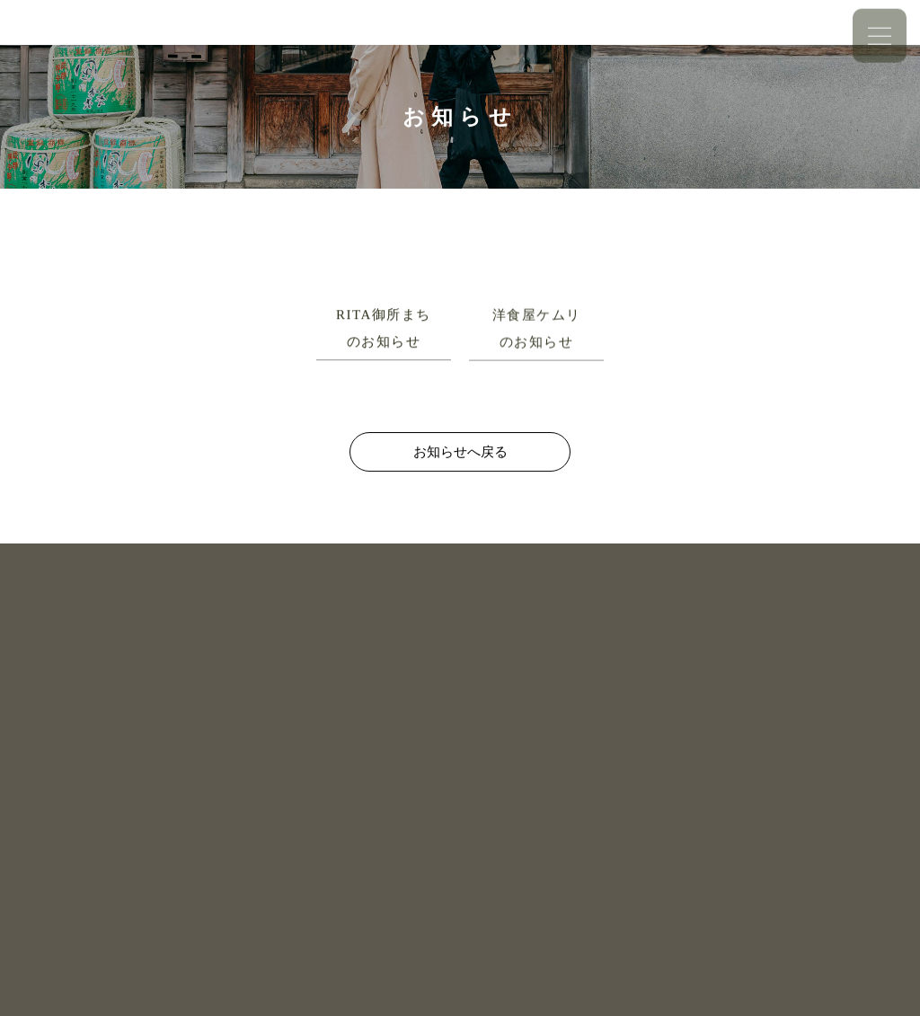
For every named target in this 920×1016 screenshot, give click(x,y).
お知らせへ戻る (460, 452)
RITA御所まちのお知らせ (383, 328)
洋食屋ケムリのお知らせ (536, 328)
